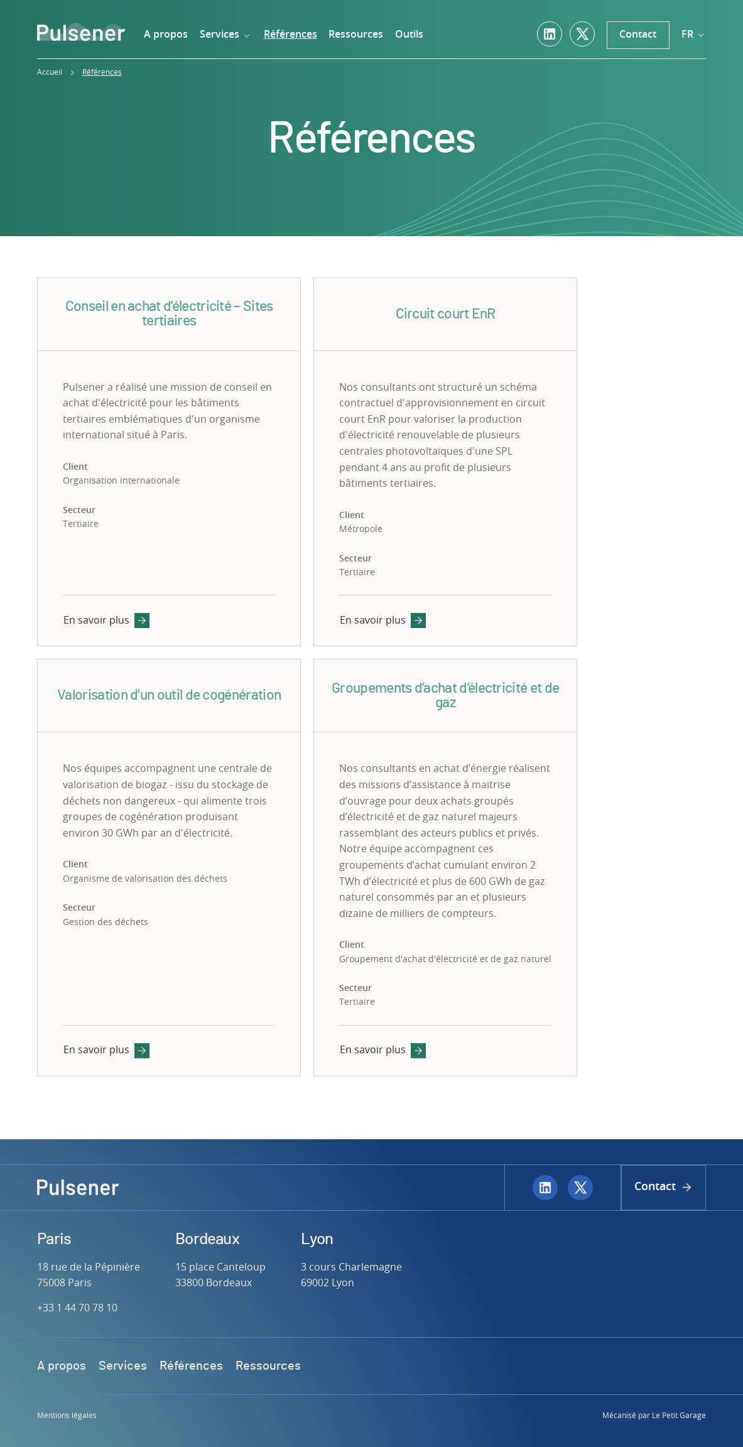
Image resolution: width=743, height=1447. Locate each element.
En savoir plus (105, 620)
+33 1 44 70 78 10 (77, 1308)
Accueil (49, 72)
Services (226, 35)
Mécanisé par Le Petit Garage (654, 1415)
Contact (637, 35)
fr (693, 35)
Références (102, 72)
